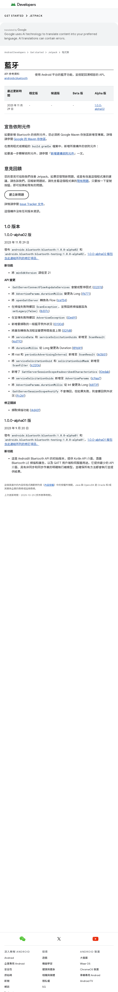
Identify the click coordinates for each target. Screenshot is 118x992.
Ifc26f (20, 396)
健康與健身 (48, 969)
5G (44, 986)
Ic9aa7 (95, 378)
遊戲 (44, 957)
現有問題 (83, 181)
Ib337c (44, 311)
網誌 (6, 986)
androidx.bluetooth (16, 78)
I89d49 (77, 348)
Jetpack (36, 15)
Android (9, 957)
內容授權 (49, 485)
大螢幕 (84, 957)
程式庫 (65, 52)
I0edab (104, 372)
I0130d (58, 324)
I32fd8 (67, 331)
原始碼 (8, 975)
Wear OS (85, 963)
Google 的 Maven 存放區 (30, 139)
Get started (14, 15)
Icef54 (61, 300)
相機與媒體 (48, 975)
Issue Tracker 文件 (32, 204)
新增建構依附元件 (62, 153)
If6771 (86, 294)
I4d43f (35, 410)
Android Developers (14, 52)
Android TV (86, 981)
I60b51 (101, 354)
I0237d (97, 287)
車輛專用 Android (90, 975)
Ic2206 (35, 365)
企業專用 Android (14, 963)
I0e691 (71, 318)
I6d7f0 (17, 341)
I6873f (94, 385)
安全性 (8, 969)
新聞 (6, 981)
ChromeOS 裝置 (89, 969)
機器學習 (47, 963)
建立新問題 (16, 195)
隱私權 (46, 981)
